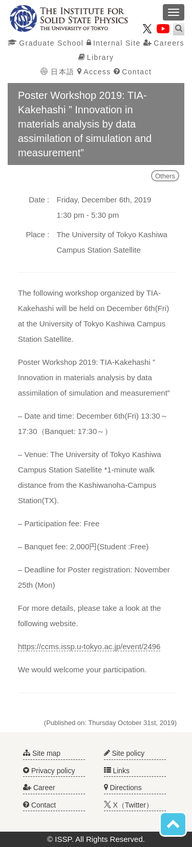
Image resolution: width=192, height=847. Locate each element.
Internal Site (114, 43)
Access (94, 72)
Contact (133, 72)
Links (117, 771)
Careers (163, 43)
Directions (123, 787)
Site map (41, 753)
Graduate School (45, 43)
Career (39, 787)
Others (165, 176)
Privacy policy (49, 771)
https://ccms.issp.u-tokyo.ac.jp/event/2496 (89, 646)
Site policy (124, 753)
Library (96, 57)
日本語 (58, 72)
